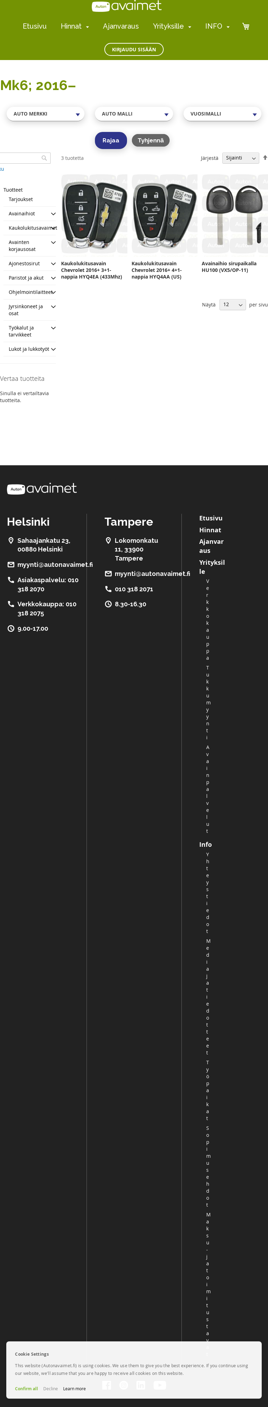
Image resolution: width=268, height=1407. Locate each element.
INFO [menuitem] (213, 26)
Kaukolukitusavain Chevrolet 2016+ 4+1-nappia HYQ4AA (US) (157, 270)
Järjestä (209, 157)
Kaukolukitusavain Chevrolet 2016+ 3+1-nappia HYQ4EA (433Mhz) (91, 270)
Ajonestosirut (24, 263)
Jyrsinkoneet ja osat (26, 310)
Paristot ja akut (26, 277)
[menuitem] (86, 26)
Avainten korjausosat (22, 245)
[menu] (126, 26)
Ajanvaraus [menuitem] (121, 26)
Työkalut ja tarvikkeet (21, 331)
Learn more (74, 1388)
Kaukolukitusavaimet (33, 227)
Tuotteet (13, 189)
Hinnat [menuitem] (71, 26)
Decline (50, 1388)
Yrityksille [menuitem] (168, 26)
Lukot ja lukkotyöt (29, 349)
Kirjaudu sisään (134, 49)
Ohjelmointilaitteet (31, 292)
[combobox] (45, 114)
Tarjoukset (21, 199)
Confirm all (26, 1389)
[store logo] (127, 6)
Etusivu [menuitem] (35, 26)
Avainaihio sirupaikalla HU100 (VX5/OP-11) (229, 266)
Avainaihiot (22, 213)
